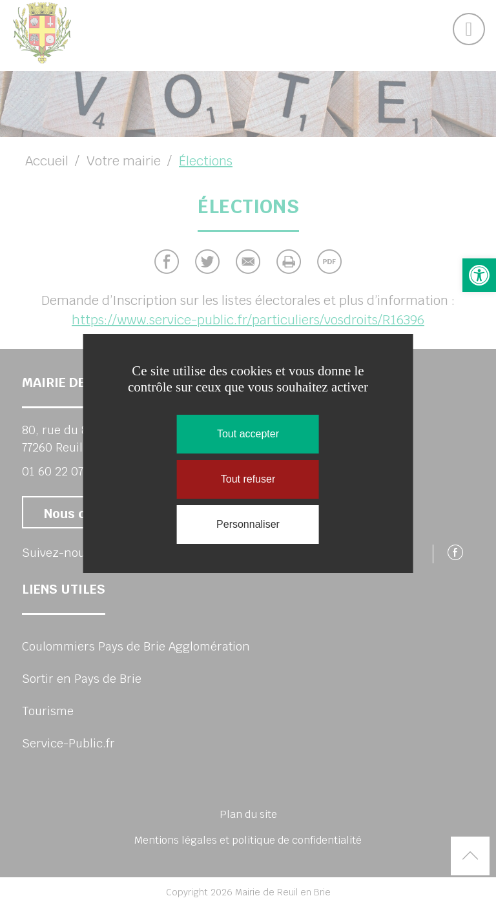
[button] (479, 275)
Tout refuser (248, 479)
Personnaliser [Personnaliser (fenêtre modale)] (248, 524)
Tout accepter (248, 433)
